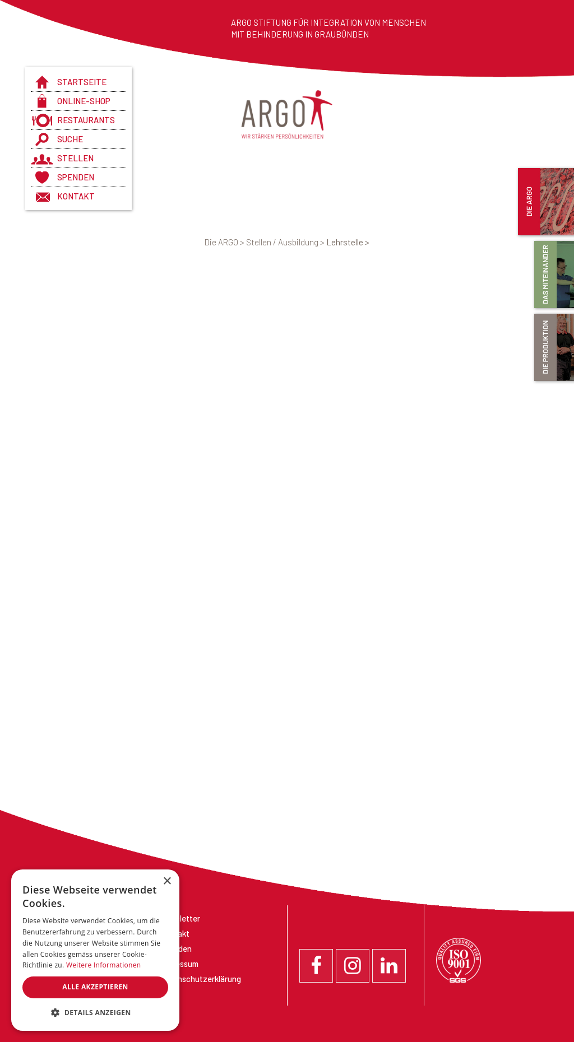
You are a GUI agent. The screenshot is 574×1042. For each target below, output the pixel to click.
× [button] (167, 881)
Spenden (75, 177)
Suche (70, 139)
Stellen (75, 158)
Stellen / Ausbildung (286, 242)
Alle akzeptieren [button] (95, 987)
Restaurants (86, 120)
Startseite (82, 82)
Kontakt (76, 196)
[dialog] (95, 950)
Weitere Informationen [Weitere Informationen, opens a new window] (103, 965)
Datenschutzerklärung (200, 979)
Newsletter (180, 918)
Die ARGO (225, 242)
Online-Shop (83, 101)
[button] (95, 1013)
